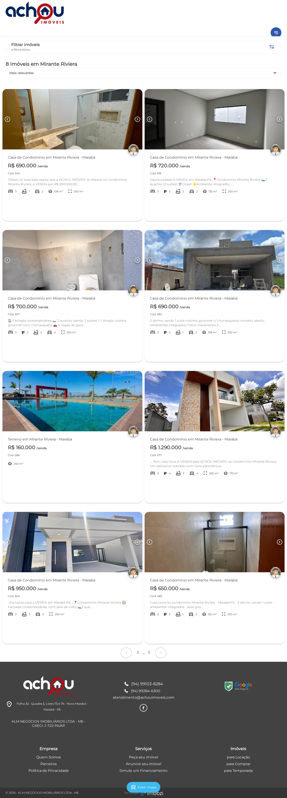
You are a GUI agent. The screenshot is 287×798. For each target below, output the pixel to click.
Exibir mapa (143, 787)
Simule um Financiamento (143, 770)
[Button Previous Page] (7, 119)
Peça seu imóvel (143, 757)
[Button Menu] (276, 32)
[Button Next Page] (137, 119)
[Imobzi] (143, 793)
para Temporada (238, 770)
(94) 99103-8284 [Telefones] (143, 684)
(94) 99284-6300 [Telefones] (142, 691)
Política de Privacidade (48, 770)
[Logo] (48, 685)
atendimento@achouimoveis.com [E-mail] (143, 697)
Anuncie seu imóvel (143, 764)
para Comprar (238, 764)
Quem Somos (48, 757)
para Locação (238, 757)
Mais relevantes (143, 73)
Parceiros (48, 764)
